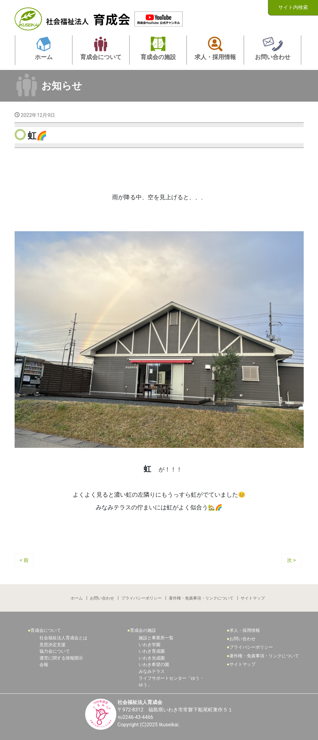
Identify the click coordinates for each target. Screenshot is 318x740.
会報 (43, 664)
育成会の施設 (143, 630)
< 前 (24, 560)
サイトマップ (253, 598)
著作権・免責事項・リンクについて (201, 598)
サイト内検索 (293, 7)
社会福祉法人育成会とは (63, 638)
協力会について (54, 651)
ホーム (77, 598)
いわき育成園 (152, 651)
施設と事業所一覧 (156, 638)
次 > (291, 560)
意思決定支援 (52, 644)
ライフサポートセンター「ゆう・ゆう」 (171, 682)
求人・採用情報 (244, 630)
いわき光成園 (152, 658)
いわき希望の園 (154, 664)
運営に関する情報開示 (61, 658)
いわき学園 (149, 644)
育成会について (45, 630)
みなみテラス (152, 671)
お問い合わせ (102, 598)
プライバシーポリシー (141, 598)
